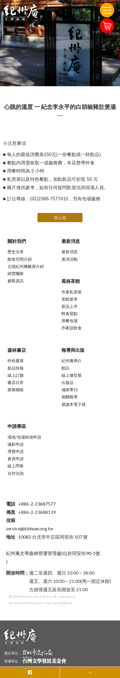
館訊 (65, 368)
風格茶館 (70, 281)
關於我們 (16, 241)
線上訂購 (15, 375)
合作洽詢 (15, 473)
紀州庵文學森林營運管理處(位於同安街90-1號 (53, 553)
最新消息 (70, 241)
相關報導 (69, 396)
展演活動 (69, 259)
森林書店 (16, 350)
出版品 (67, 382)
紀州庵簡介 (71, 360)
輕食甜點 (69, 313)
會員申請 (15, 458)
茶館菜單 (69, 299)
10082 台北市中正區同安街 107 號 (47, 536)
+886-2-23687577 (31, 503)
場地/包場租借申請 (24, 437)
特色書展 (15, 360)
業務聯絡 (15, 389)
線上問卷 (15, 465)
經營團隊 (15, 273)
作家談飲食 (71, 327)
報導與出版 (73, 350)
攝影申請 (15, 444)
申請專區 (16, 426)
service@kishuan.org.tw (29, 528)
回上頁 (60, 217)
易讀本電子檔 (73, 404)
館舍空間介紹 (19, 259)
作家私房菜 (71, 291)
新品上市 (69, 306)
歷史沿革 (15, 251)
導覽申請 (15, 451)
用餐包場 (69, 320)
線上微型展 (71, 375)
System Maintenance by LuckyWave (40, 603)
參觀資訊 (15, 280)
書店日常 (15, 382)
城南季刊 (69, 389)
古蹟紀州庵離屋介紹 (25, 266)
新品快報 (15, 368)
